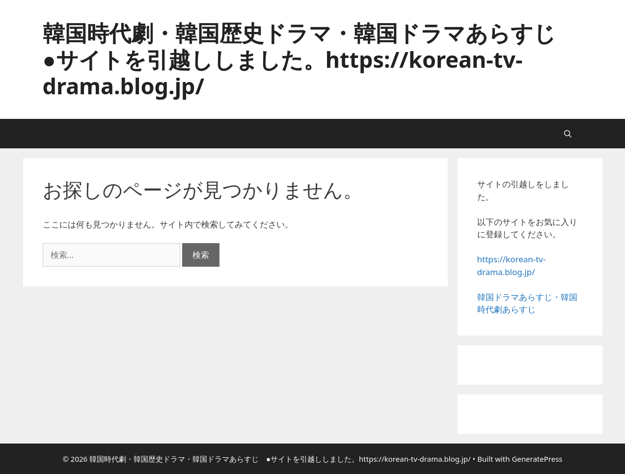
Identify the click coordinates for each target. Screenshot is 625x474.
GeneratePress (537, 459)
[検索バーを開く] (567, 133)
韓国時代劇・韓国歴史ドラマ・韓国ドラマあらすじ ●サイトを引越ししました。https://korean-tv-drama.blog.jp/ (310, 59)
